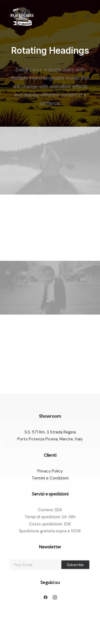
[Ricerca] (62, 16)
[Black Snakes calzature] (22, 16)
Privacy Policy (50, 471)
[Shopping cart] (71, 16)
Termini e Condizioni (50, 478)
